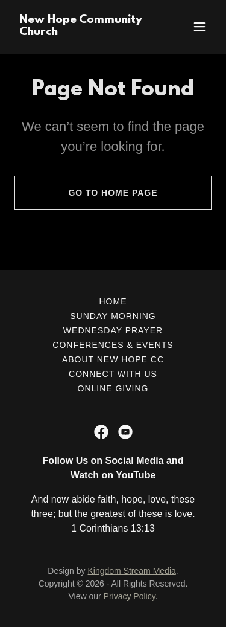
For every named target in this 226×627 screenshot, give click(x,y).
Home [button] (113, 301)
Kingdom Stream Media (131, 571)
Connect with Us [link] (113, 374)
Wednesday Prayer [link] (113, 330)
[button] (199, 26)
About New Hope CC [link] (113, 359)
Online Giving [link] (113, 388)
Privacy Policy (129, 596)
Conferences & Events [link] (112, 345)
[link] (83, 32)
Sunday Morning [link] (113, 316)
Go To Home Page (112, 193)
